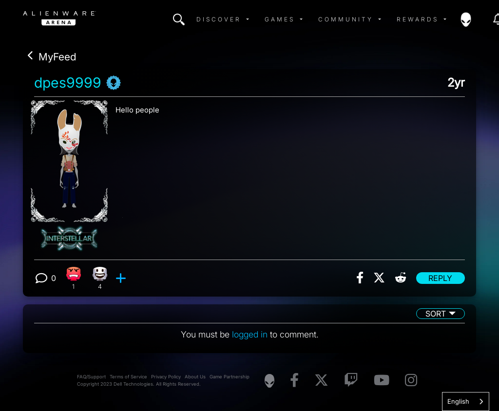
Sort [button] (435, 313)
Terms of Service (128, 376)
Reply (440, 278)
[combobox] (465, 401)
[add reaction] (122, 278)
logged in (250, 334)
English (458, 401)
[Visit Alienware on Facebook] (294, 381)
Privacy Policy (166, 376)
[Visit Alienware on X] (321, 381)
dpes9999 (67, 83)
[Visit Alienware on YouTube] (381, 381)
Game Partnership (230, 376)
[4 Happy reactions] (100, 278)
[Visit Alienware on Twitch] (351, 381)
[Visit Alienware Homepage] (269, 381)
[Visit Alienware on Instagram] (411, 381)
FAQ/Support (91, 376)
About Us (195, 376)
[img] (179, 19)
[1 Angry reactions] (73, 278)
